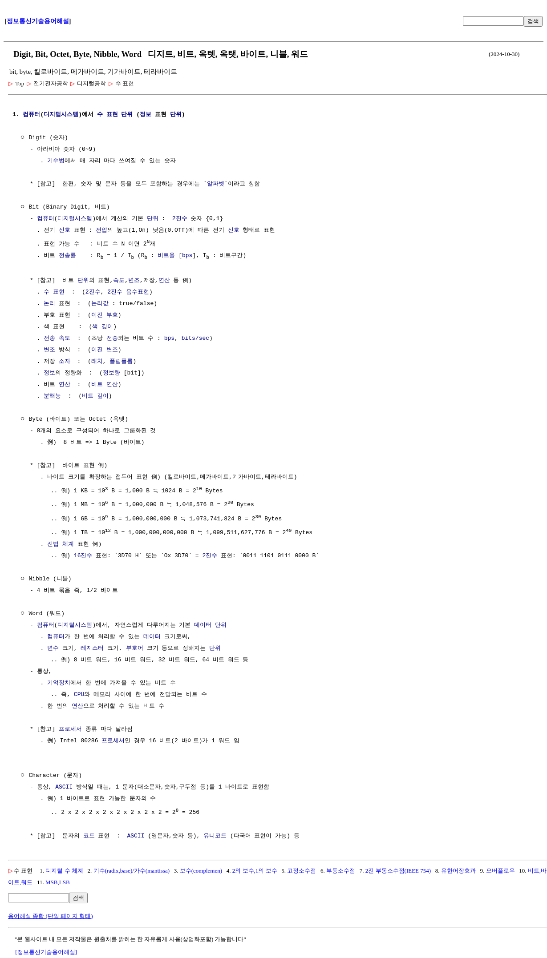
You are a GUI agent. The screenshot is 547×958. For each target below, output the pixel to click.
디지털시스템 (61, 115)
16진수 (83, 554)
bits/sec (195, 338)
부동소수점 (340, 868)
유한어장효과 (458, 868)
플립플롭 (121, 362)
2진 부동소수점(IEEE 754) (398, 868)
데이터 (202, 624)
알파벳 (215, 184)
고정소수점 (301, 868)
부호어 (134, 647)
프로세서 (70, 728)
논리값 (100, 304)
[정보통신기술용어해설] (46, 949)
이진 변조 (104, 350)
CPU (79, 693)
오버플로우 (500, 868)
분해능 (52, 396)
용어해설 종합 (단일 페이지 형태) (50, 913)
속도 (119, 281)
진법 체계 (60, 543)
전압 (101, 230)
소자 (64, 362)
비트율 (166, 255)
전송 (112, 338)
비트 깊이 (95, 396)
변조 (134, 281)
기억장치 (58, 681)
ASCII (64, 785)
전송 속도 (57, 338)
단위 (127, 115)
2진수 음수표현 (128, 292)
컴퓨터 (31, 115)
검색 (533, 21)
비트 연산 (104, 385)
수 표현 (107, 115)
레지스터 (92, 647)
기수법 (56, 161)
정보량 (111, 373)
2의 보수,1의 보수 (254, 868)
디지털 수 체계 (64, 868)
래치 (97, 362)
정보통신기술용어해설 (38, 21)
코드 (89, 834)
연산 (164, 281)
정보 (145, 115)
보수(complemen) (201, 868)
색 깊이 (102, 327)
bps (187, 255)
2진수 (179, 219)
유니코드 (215, 834)
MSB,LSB (57, 880)
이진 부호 (104, 315)
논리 (49, 304)
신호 (64, 230)
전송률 (67, 255)
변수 (53, 647)
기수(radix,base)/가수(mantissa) (131, 868)
